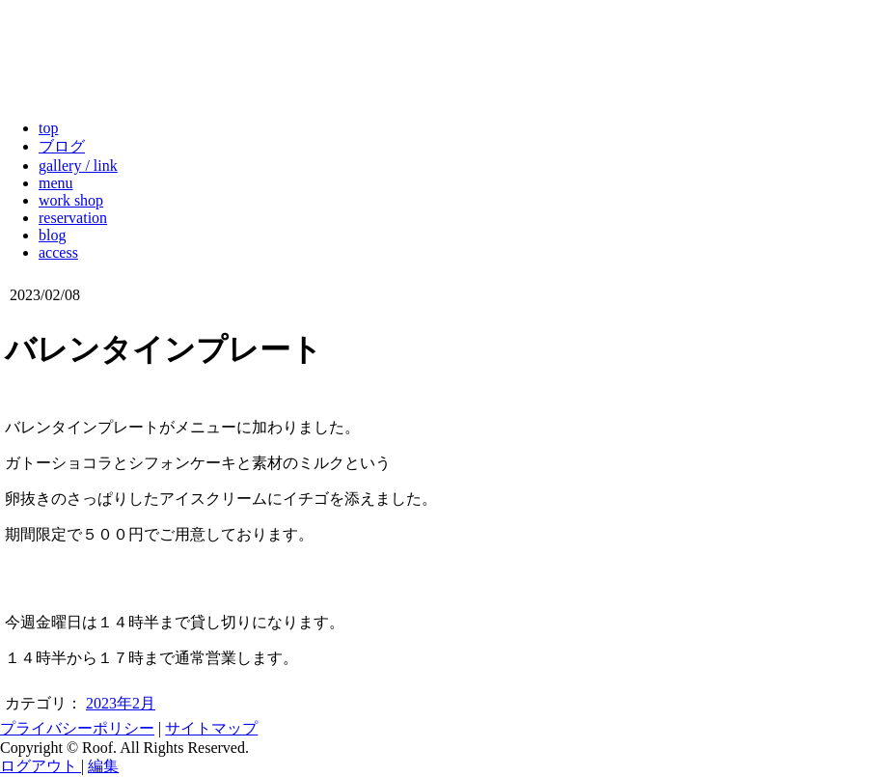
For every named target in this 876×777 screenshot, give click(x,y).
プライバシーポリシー (77, 728)
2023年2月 (120, 703)
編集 (103, 766)
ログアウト (40, 766)
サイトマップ (211, 728)
